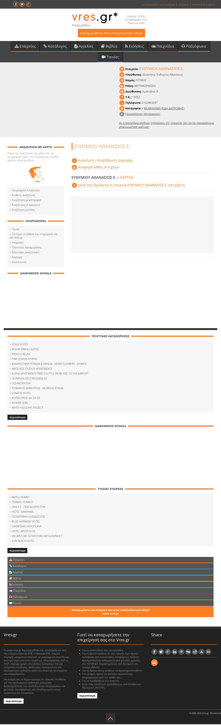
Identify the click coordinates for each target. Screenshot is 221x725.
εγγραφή (170, 4)
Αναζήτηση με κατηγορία (26, 201)
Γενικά (15, 230)
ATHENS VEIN (19, 403)
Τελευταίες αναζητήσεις (26, 253)
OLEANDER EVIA (21, 384)
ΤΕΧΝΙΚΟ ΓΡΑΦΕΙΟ (22, 502)
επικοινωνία (198, 4)
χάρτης (211, 4)
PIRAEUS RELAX (21, 355)
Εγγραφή (17, 258)
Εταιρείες (25, 46)
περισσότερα (17, 418)
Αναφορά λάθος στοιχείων (98, 168)
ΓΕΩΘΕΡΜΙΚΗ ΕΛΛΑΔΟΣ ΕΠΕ (28, 517)
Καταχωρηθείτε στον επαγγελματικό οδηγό (111, 33)
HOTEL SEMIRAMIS (23, 512)
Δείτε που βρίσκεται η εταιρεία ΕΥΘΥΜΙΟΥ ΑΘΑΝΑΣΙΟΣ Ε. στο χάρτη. (131, 185)
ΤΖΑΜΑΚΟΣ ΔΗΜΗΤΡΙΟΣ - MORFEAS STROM (37, 389)
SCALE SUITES (20, 345)
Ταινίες (110, 57)
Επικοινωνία (19, 263)
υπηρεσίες (183, 4)
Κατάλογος (55, 46)
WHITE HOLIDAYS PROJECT (27, 408)
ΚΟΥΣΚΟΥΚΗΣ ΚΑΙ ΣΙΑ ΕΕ (26, 398)
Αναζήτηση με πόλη (23, 210)
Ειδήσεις (134, 46)
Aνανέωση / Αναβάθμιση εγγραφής (105, 161)
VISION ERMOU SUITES (25, 350)
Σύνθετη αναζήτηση (23, 196)
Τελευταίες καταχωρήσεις (27, 248)
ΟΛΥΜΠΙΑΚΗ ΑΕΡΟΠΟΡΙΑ (26, 527)
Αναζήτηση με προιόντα (26, 205)
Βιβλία (109, 46)
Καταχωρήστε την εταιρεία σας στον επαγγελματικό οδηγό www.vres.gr (110, 612)
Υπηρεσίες (18, 243)
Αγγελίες (83, 46)
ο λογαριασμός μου (152, 4)
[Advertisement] (142, 225)
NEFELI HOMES (21, 498)
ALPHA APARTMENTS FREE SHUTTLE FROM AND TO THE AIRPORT (50, 374)
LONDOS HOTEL (21, 394)
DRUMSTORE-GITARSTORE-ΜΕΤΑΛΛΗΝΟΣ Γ (37, 537)
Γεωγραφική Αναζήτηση (26, 191)
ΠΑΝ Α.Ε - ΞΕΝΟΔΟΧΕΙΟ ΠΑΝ (28, 507)
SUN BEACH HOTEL (23, 541)
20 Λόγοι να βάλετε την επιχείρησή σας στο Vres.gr (34, 236)
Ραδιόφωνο (194, 46)
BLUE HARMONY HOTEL (26, 522)
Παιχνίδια (163, 46)
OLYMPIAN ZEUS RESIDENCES (29, 379)
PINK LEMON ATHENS (24, 359)
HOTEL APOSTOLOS (23, 532)
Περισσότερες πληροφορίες (142, 114)
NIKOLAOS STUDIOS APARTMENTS (32, 369)
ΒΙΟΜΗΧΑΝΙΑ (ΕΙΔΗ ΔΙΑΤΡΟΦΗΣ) (164, 109)
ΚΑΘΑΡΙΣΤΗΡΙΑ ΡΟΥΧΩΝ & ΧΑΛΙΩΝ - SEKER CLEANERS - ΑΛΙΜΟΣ (49, 364)
